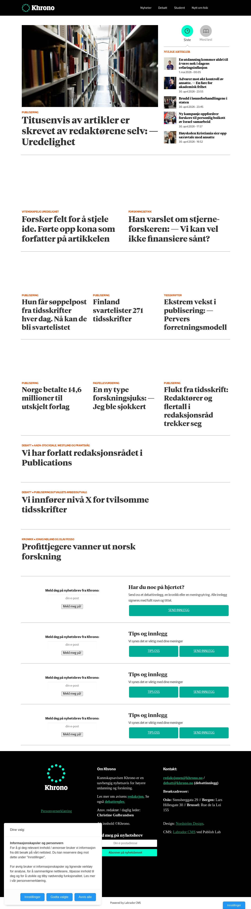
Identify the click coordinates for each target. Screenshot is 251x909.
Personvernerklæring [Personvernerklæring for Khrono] (56, 811)
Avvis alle (85, 897)
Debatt (162, 9)
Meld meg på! (72, 606)
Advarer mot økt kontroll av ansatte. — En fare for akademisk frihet (201, 82)
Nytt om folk (200, 9)
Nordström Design (189, 823)
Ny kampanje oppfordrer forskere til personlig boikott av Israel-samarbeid (202, 117)
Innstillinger (234, 905)
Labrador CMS (184, 832)
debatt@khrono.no (178, 783)
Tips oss (154, 651)
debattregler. (115, 801)
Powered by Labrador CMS (125, 903)
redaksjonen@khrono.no (183, 778)
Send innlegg (178, 610)
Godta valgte (59, 897)
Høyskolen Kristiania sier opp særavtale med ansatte (202, 135)
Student (179, 9)
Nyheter (145, 9)
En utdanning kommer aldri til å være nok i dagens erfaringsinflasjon (203, 63)
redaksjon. (136, 796)
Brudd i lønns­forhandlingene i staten (203, 100)
